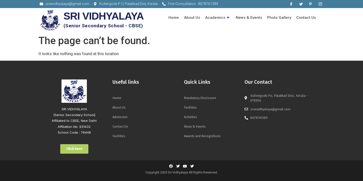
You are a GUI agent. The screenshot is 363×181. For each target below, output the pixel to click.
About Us (192, 17)
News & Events (249, 17)
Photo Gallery (279, 17)
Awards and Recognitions (202, 136)
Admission (120, 117)
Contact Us (306, 17)
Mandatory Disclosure (200, 98)
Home (173, 17)
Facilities (118, 136)
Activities (190, 117)
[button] (74, 149)
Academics (218, 17)
